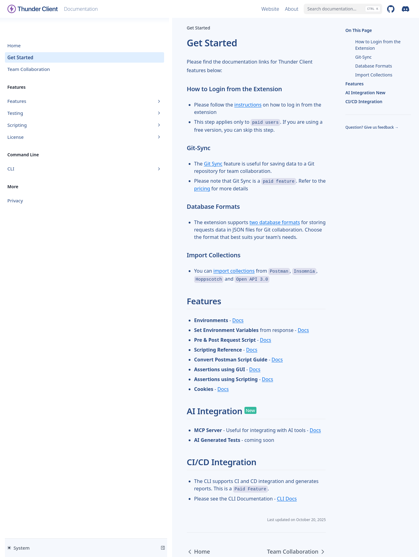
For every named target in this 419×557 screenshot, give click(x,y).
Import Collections (373, 75)
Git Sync (119, 140)
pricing (241, 150)
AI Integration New (365, 92)
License (37, 119)
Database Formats (373, 66)
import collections (140, 225)
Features (37, 84)
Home (14, 28)
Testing (37, 96)
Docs (144, 267)
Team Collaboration (28, 52)
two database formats (181, 184)
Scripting (37, 107)
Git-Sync (363, 57)
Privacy (15, 183)
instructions (154, 96)
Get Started (20, 40)
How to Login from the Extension (378, 45)
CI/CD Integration (363, 101)
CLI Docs (193, 438)
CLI (37, 151)
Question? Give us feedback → (371, 127)
